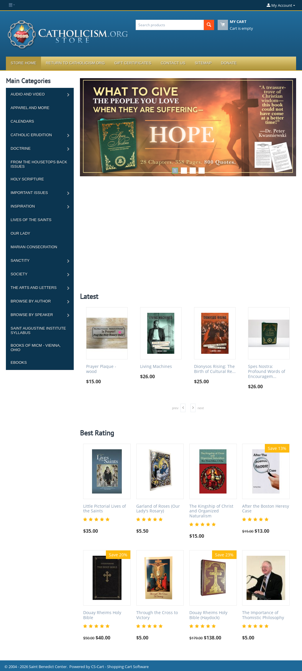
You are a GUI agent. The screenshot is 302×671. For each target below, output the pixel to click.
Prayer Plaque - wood (101, 369)
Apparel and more (30, 108)
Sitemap (203, 63)
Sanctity (20, 260)
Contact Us (173, 63)
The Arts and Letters (34, 287)
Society (19, 274)
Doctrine (21, 148)
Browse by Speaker (32, 315)
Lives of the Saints (31, 220)
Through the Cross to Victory (157, 615)
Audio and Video (28, 94)
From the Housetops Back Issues (39, 164)
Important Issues (29, 192)
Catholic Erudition (31, 135)
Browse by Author (31, 301)
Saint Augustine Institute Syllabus (38, 330)
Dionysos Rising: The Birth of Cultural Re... (215, 369)
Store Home (23, 63)
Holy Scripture (27, 179)
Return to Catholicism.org (75, 63)
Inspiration (23, 206)
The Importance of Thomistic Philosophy (263, 615)
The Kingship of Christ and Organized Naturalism (211, 511)
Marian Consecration (34, 247)
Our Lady (20, 233)
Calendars (22, 121)
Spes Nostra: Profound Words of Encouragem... (266, 371)
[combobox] (170, 25)
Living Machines (156, 366)
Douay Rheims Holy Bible (102, 615)
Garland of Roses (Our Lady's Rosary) (158, 509)
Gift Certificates (132, 63)
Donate (229, 63)
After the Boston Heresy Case (265, 509)
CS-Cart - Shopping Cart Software (120, 666)
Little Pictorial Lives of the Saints (104, 509)
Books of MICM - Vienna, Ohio (36, 347)
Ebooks (19, 362)
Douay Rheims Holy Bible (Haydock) (208, 615)
